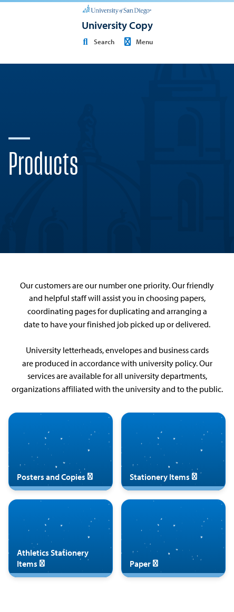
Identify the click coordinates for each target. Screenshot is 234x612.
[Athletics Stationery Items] (60, 538)
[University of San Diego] (117, 8)
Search (96, 41)
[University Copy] (117, 25)
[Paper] (173, 538)
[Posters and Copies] (60, 451)
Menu (137, 41)
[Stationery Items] (173, 451)
